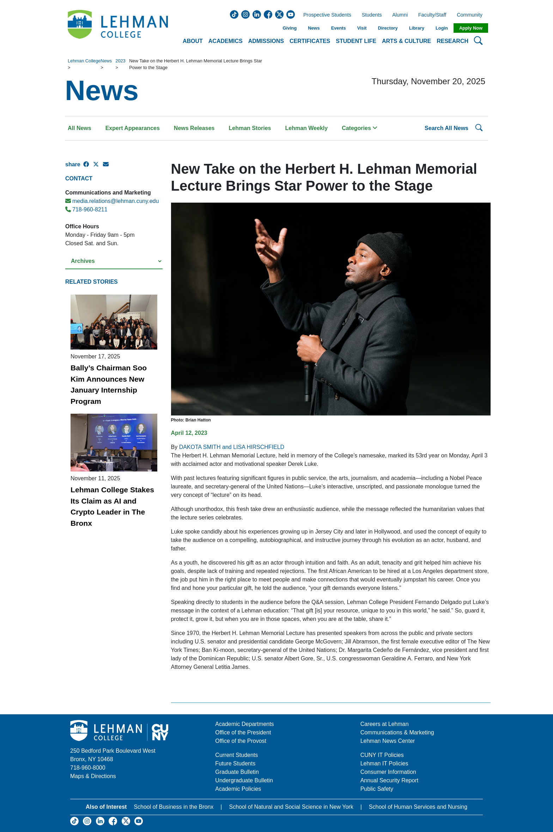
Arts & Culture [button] (406, 41)
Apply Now (470, 28)
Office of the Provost (240, 741)
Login (442, 28)
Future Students (235, 763)
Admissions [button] (266, 41)
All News (79, 128)
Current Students (236, 755)
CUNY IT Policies (382, 755)
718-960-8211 (86, 209)
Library (416, 28)
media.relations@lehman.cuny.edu (112, 201)
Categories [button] (359, 128)
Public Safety (376, 789)
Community (471, 15)
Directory (387, 28)
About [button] (193, 41)
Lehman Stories (250, 128)
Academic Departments (244, 724)
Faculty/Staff (432, 15)
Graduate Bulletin (237, 772)
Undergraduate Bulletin (244, 780)
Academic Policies (238, 789)
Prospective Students (325, 15)
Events (338, 28)
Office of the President (243, 732)
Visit (362, 28)
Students (371, 15)
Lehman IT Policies (384, 763)
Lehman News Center (387, 741)
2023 (120, 60)
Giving (289, 28)
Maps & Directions (93, 776)
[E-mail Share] (108, 167)
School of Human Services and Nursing (418, 807)
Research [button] (452, 41)
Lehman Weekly (306, 128)
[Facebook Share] (88, 167)
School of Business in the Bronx (173, 807)
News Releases (194, 128)
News (314, 28)
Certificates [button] (310, 41)
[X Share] (98, 167)
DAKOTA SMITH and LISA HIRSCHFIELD (231, 447)
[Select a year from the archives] (114, 261)
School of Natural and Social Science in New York (291, 807)
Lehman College (84, 60)
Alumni (400, 15)
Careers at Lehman (384, 724)
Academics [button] (225, 41)
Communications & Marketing (397, 732)
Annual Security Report (389, 780)
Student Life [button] (356, 41)
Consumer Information (388, 772)
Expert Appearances (132, 128)
